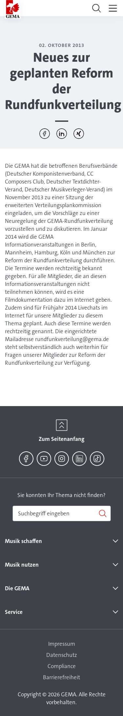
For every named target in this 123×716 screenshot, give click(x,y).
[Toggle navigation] (96, 8)
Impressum (61, 643)
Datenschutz (61, 655)
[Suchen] (61, 513)
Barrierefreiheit (61, 677)
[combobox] (61, 513)
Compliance (62, 666)
